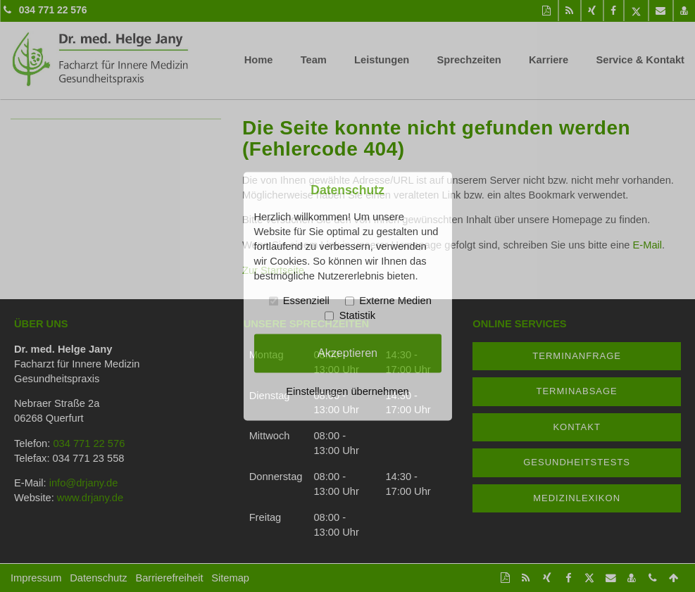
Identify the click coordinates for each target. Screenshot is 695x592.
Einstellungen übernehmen (347, 391)
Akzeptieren (347, 352)
